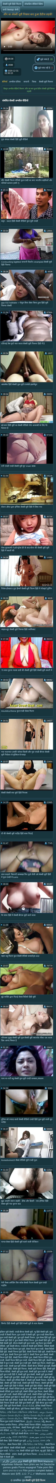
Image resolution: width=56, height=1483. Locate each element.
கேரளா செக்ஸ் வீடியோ (11, 1415)
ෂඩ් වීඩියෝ (15, 1430)
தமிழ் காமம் (27, 1430)
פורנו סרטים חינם (12, 1470)
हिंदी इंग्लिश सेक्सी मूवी (46, 1400)
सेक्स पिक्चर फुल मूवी (16, 1349)
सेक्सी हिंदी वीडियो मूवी (28, 1400)
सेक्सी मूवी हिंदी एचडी (12, 1383)
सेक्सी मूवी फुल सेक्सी (26, 1374)
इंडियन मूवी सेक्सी (7, 1332)
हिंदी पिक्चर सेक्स (30, 1418)
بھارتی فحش (5, 1437)
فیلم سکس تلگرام (12, 1461)
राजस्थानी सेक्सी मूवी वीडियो (32, 1346)
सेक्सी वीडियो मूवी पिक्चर (42, 1394)
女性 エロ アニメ (25, 1473)
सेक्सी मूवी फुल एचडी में (38, 1371)
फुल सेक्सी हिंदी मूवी (42, 1340)
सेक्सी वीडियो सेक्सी (18, 1448)
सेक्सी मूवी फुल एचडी (19, 1371)
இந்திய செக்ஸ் (33, 1421)
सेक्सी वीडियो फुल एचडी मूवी (11, 1391)
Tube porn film (45, 1467)
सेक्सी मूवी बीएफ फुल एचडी (31, 1377)
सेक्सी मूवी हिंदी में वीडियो (14, 1386)
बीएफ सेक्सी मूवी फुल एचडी (24, 1343)
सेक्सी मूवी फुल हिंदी (12, 1377)
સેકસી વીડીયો (28, 1405)
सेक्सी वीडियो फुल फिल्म (32, 1391)
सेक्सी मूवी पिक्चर (46, 81)
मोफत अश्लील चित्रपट (9, 1424)
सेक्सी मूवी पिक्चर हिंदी (37, 1369)
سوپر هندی (34, 1437)
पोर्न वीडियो (4, 1430)
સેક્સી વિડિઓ (47, 1427)
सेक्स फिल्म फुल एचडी (34, 1349)
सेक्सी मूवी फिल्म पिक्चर (27, 1454)
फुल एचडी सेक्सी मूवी (8, 1337)
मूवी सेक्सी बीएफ (13, 1346)
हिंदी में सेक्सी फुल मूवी (17, 1440)
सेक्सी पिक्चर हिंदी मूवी (36, 1351)
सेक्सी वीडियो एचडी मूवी (42, 1388)
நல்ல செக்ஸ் (46, 1437)
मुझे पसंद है (43, 59)
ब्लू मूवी (43, 1450)
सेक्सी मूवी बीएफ (13, 1408)
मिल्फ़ (34, 81)
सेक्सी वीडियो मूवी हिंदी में (10, 1397)
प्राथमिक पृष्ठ (19, 1480)
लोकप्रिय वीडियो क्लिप (33, 4)
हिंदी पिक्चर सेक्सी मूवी (9, 1403)
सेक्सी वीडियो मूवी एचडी (22, 1394)
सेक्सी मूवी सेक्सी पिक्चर (36, 1380)
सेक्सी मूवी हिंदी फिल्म (12, 4)
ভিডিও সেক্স (14, 1450)
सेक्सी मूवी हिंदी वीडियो (34, 1386)
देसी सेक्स (3, 1440)
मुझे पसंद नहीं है (42, 68)
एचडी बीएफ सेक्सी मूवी (24, 1332)
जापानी (26, 81)
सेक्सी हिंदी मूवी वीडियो (9, 1400)
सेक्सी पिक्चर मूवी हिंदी (17, 1351)
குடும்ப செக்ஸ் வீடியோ (11, 1418)
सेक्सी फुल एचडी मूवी (22, 1363)
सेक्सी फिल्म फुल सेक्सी (39, 1354)
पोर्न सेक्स (16, 1427)
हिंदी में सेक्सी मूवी (7, 1457)
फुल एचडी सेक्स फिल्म (45, 1334)
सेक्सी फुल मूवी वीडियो (17, 1366)
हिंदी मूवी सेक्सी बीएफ (20, 1433)
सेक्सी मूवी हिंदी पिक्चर (31, 1383)
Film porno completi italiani (38, 1470)
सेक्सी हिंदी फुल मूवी (28, 1397)
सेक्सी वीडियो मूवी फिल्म (29, 1450)
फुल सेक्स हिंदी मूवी (43, 1337)
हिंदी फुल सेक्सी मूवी (26, 1403)
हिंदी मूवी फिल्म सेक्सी (12, 1405)
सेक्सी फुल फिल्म (38, 1363)
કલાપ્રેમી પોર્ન (33, 1448)
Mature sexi (8, 1473)
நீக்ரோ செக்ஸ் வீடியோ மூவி (37, 1415)
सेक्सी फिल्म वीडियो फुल (22, 1357)
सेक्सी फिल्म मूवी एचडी (30, 1427)
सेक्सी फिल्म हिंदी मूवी (36, 1360)
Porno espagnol (27, 1467)
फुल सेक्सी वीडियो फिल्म (24, 1340)
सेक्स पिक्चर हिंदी (14, 1444)
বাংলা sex (34, 1433)
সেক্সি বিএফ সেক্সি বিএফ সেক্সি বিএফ (22, 1412)
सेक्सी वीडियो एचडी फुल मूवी (20, 1388)
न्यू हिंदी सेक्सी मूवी (41, 1332)
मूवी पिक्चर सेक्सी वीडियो (31, 1408)
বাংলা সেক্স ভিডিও (20, 1437)
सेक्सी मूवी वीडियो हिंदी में (16, 1380)
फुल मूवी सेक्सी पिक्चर (26, 1337)
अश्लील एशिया (15, 81)
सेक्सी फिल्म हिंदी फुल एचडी (16, 1360)
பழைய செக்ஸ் (46, 1412)
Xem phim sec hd (33, 1464)
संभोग (14, 1454)
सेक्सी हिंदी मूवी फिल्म (45, 1397)
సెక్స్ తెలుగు (46, 1421)
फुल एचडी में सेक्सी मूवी (26, 1334)
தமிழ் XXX (43, 1418)
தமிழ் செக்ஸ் (33, 1440)
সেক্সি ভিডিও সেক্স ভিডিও (33, 1444)
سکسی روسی (46, 1433)
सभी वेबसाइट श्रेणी (11, 9)
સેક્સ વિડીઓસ (45, 1454)
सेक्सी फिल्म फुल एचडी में (19, 1354)
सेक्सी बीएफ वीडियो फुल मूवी (38, 1366)
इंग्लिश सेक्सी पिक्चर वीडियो (30, 1424)
